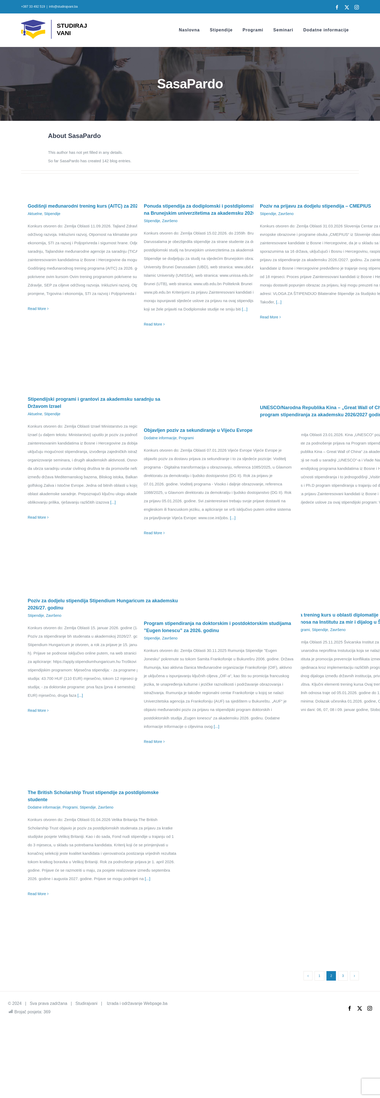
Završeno (169, 221)
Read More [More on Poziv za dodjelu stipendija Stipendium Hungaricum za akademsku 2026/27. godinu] (37, 710)
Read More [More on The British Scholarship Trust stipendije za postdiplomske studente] (37, 894)
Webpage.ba (155, 1003)
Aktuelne (35, 214)
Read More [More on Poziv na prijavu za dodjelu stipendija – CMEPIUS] (269, 317)
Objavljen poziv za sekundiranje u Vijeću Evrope (198, 430)
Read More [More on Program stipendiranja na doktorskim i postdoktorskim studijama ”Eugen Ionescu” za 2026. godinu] (153, 741)
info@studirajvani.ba (63, 6)
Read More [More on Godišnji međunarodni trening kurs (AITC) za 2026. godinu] (37, 309)
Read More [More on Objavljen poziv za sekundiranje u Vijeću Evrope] (153, 533)
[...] (245, 309)
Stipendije (52, 214)
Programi (186, 438)
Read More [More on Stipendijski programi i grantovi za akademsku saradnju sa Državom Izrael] (37, 517)
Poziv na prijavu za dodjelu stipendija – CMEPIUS (315, 206)
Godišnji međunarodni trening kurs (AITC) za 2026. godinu (93, 206)
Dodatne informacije (160, 438)
